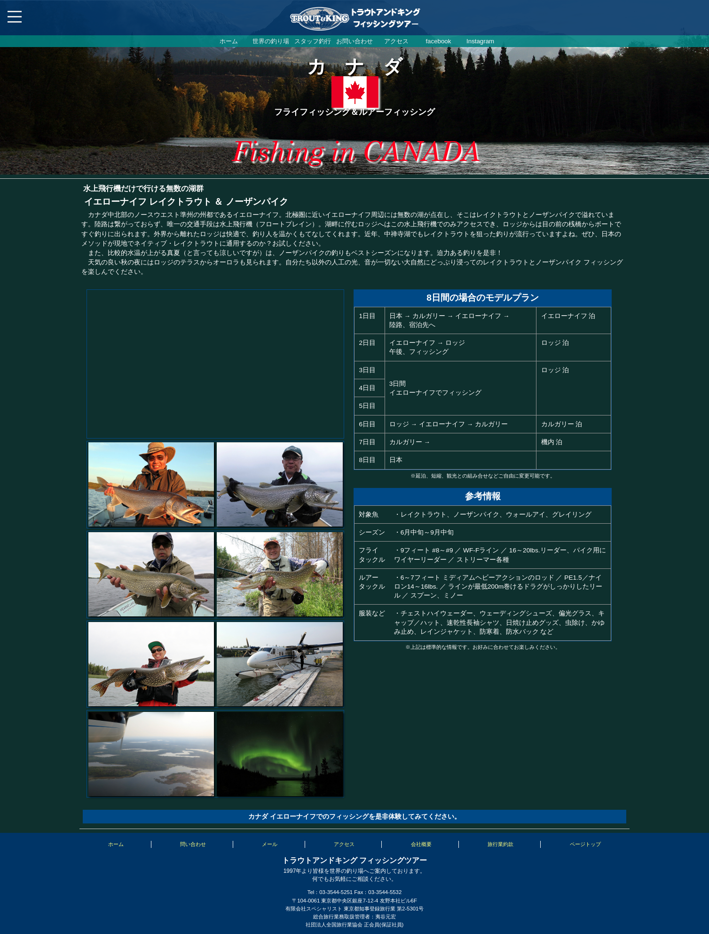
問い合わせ (193, 844)
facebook (438, 41)
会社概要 (421, 844)
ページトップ (585, 844)
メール (269, 844)
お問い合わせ (354, 41)
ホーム (229, 41)
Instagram (480, 41)
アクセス (396, 41)
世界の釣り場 (270, 41)
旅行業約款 (500, 844)
